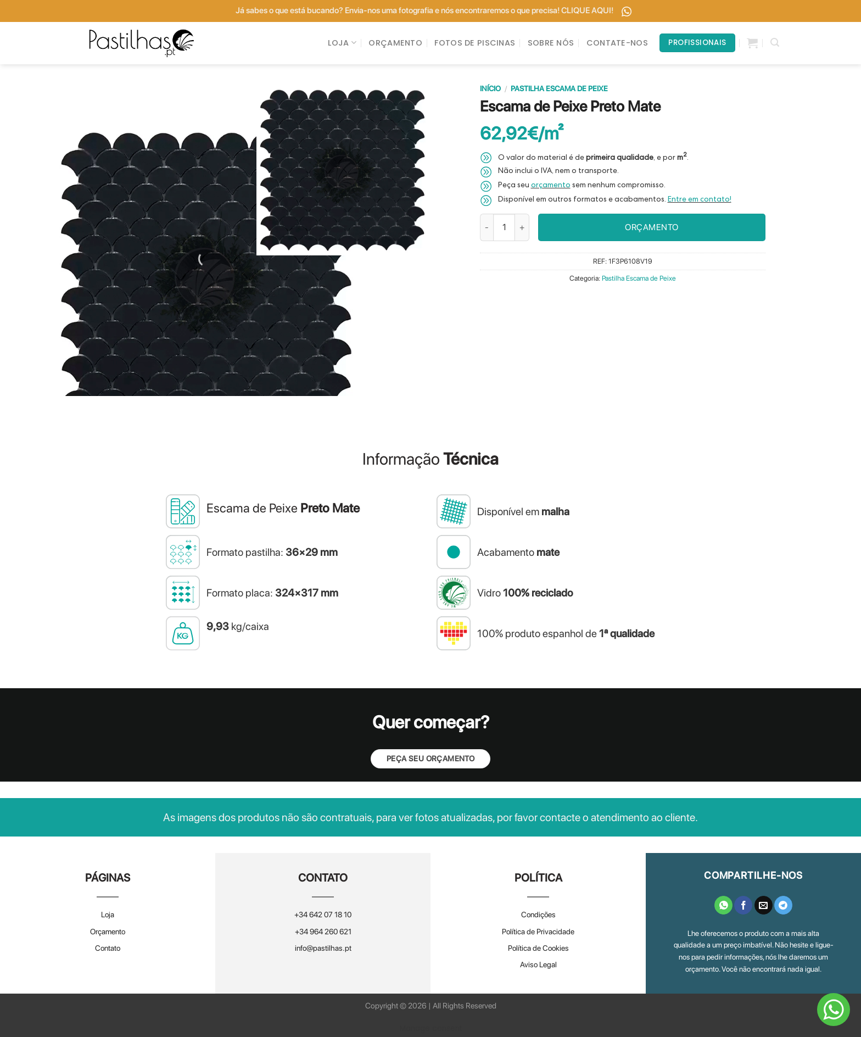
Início (490, 88)
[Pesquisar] (774, 42)
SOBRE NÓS (551, 42)
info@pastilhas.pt (323, 948)
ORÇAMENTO (395, 42)
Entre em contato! (699, 200)
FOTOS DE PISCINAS (474, 42)
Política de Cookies (538, 948)
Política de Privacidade (538, 931)
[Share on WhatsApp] (723, 905)
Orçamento (107, 931)
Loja (107, 915)
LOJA (342, 42)
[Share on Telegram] (783, 905)
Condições (538, 915)
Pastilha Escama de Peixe (559, 88)
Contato (107, 948)
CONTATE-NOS (617, 42)
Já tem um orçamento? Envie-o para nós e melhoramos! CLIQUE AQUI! (278, 10)
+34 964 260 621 (323, 931)
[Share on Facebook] (743, 905)
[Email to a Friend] (763, 905)
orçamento (551, 186)
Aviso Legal (538, 965)
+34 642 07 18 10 (322, 915)
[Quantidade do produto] (504, 227)
